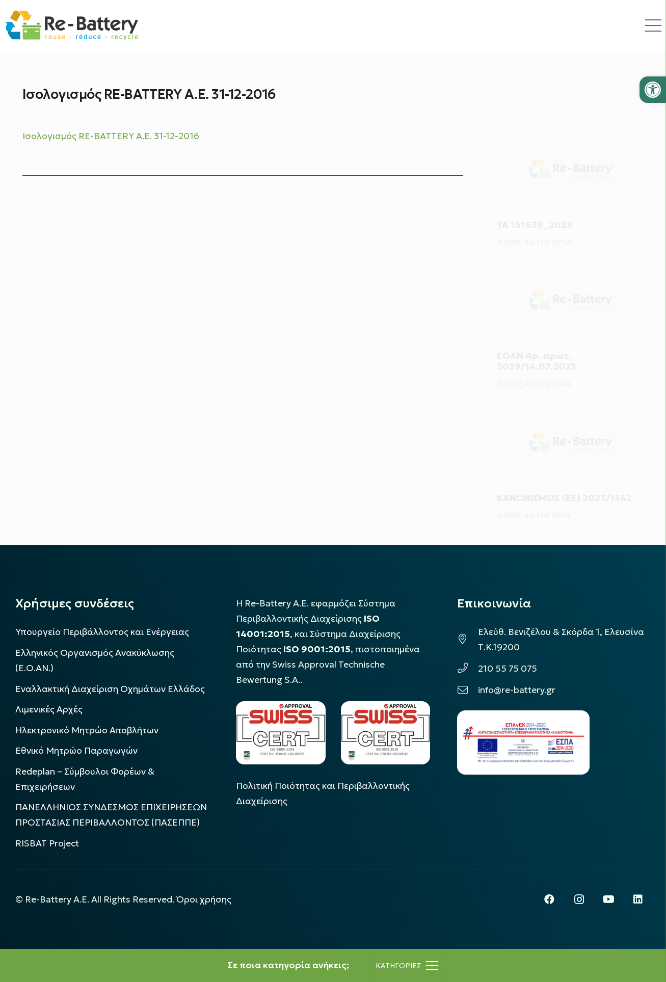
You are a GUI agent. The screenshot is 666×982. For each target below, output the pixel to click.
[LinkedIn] (638, 899)
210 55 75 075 (507, 668)
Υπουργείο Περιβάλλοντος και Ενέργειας (102, 632)
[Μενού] (406, 965)
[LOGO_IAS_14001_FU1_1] (280, 732)
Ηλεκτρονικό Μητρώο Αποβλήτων (86, 730)
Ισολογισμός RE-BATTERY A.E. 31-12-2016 (110, 136)
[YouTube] (608, 899)
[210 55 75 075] (467, 668)
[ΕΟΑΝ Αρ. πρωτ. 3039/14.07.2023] (570, 284)
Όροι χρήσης (203, 899)
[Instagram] (579, 899)
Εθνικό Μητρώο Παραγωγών (76, 750)
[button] (653, 89)
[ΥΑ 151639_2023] (570, 148)
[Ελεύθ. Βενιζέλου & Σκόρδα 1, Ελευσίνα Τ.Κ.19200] (467, 639)
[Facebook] (549, 899)
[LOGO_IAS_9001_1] (385, 732)
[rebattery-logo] (72, 25)
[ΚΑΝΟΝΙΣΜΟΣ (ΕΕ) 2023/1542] (570, 427)
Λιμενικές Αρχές (49, 709)
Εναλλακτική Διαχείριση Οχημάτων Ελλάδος (110, 689)
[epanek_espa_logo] (523, 742)
